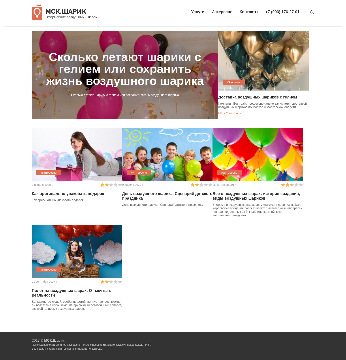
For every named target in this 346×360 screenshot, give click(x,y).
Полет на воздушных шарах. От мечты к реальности (71, 292)
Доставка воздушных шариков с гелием (257, 97)
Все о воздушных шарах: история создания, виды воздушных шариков (256, 195)
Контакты (249, 12)
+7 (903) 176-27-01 (282, 12)
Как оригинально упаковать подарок (68, 193)
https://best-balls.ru (231, 113)
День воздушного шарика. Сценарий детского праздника (167, 195)
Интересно (221, 12)
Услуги (198, 12)
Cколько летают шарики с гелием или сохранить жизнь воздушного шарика (125, 69)
